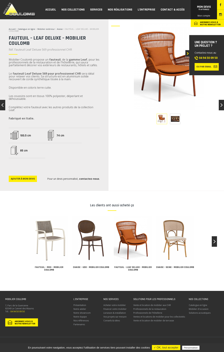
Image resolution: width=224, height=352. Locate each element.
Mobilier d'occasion (198, 309)
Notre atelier (80, 309)
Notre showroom (82, 312)
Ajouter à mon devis (23, 178)
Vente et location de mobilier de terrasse (153, 320)
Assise (60, 29)
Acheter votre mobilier (114, 305)
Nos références (81, 320)
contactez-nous (89, 178)
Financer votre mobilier (115, 309)
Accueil (12, 29)
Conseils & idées (111, 320)
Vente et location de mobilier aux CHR (152, 305)
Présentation (80, 305)
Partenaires (79, 324)
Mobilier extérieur (46, 29)
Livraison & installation (114, 312)
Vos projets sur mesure (115, 316)
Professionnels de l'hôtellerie (147, 312)
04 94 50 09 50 (208, 58)
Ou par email (206, 66)
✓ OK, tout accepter (166, 347)
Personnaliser (191, 347)
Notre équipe (80, 316)
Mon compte (204, 15)
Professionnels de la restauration (149, 309)
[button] (214, 241)
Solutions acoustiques (200, 312)
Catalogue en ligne (26, 29)
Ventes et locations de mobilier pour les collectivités (159, 316)
